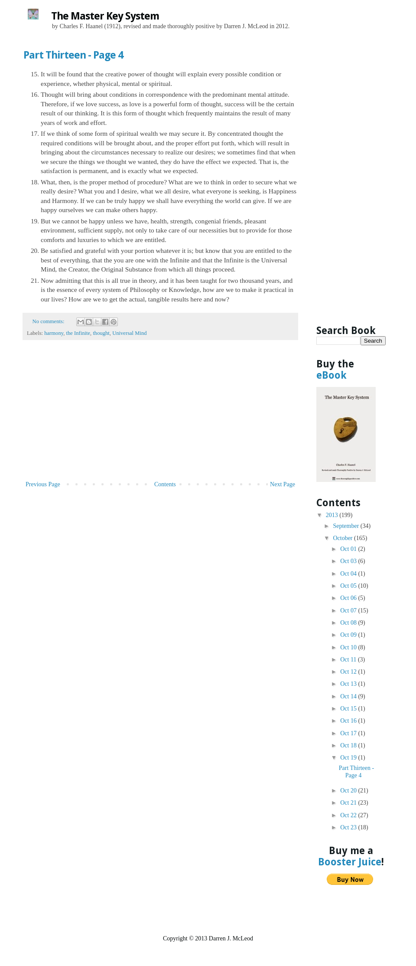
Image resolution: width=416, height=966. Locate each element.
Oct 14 (349, 696)
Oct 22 (349, 815)
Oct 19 (349, 757)
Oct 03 (349, 561)
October (343, 538)
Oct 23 (349, 827)
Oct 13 (349, 684)
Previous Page (43, 484)
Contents (165, 484)
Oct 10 (349, 647)
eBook (331, 375)
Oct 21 (349, 802)
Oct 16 (349, 720)
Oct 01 (349, 549)
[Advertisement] (160, 414)
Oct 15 (349, 708)
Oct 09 (349, 635)
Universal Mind (129, 333)
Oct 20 (349, 790)
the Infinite (78, 333)
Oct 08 (349, 622)
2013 (333, 515)
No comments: (49, 321)
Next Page (282, 484)
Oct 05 (349, 586)
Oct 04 (349, 573)
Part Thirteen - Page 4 (73, 55)
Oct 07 (349, 610)
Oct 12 (349, 671)
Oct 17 (349, 733)
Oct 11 (349, 659)
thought (101, 333)
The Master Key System (105, 16)
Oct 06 (349, 598)
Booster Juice (349, 862)
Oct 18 (349, 745)
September (346, 526)
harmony (53, 333)
